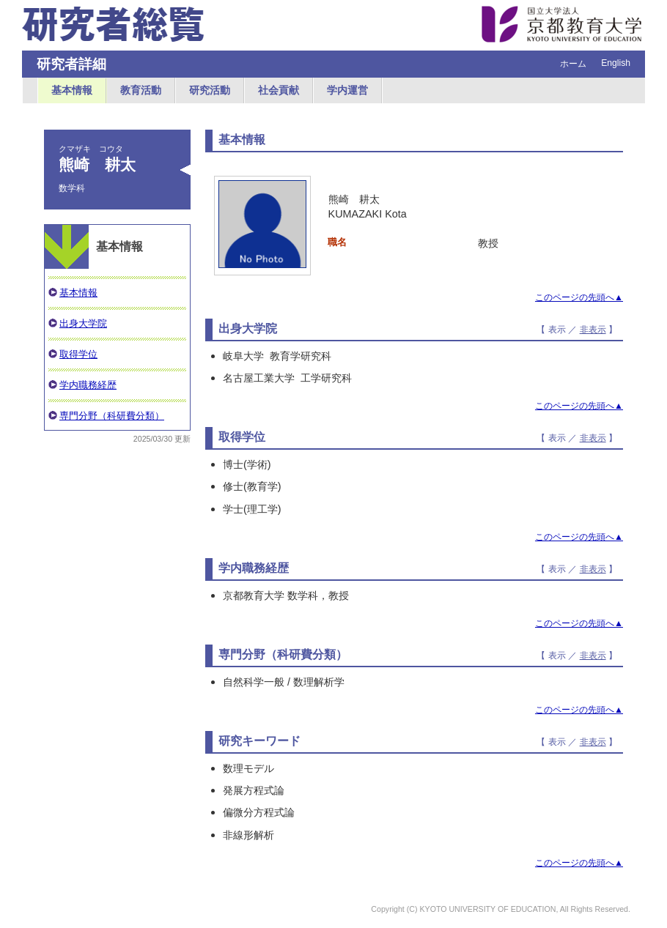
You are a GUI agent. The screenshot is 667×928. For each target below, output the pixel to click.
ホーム (573, 64)
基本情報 (71, 90)
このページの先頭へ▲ (579, 297)
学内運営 (347, 90)
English (615, 63)
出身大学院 (83, 323)
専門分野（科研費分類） (111, 415)
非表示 (593, 329)
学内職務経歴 (88, 384)
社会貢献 (278, 90)
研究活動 (209, 90)
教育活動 (140, 90)
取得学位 (78, 354)
